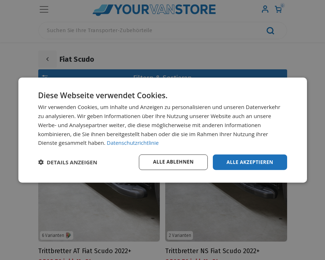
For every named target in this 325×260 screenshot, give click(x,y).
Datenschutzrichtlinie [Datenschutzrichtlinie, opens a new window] (133, 142)
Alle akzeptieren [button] (248, 162)
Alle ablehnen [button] (170, 162)
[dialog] (162, 130)
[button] (67, 162)
